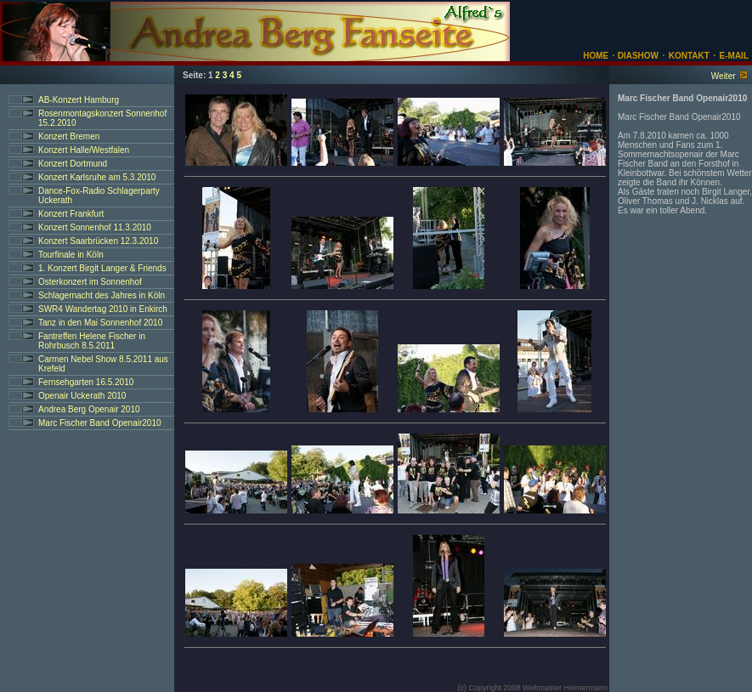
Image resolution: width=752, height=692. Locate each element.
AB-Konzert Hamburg (78, 100)
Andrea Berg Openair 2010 (89, 409)
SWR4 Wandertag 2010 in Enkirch (102, 309)
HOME (595, 55)
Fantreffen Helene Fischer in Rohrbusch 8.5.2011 (91, 341)
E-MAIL (734, 55)
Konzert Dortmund (72, 163)
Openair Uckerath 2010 (82, 395)
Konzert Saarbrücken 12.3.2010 (98, 241)
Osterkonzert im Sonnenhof (90, 281)
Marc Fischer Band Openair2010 (99, 423)
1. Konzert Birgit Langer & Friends (102, 268)
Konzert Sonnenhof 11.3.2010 (94, 227)
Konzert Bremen (68, 136)
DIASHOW (637, 55)
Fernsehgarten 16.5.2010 (85, 382)
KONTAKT (689, 55)
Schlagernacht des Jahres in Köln (101, 295)
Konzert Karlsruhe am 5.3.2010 (96, 177)
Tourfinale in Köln (71, 254)
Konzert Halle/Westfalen (83, 150)
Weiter (723, 76)
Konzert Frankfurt (71, 213)
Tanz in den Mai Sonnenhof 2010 (100, 322)
